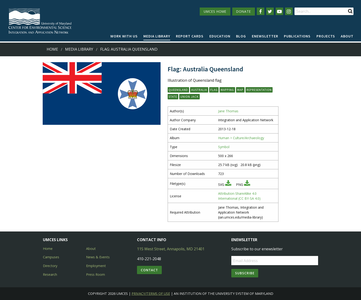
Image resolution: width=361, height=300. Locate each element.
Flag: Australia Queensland (129, 49)
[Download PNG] (247, 184)
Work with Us (124, 36)
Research (50, 274)
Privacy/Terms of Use (151, 293)
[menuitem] (124, 36)
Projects (325, 36)
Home (52, 49)
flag (214, 90)
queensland (178, 90)
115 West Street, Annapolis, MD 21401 (170, 248)
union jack (189, 96)
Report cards (189, 36)
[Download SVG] (228, 184)
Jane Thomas (228, 111)
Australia (199, 90)
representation (259, 90)
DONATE (243, 11)
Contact (149, 270)
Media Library (156, 36)
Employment (96, 266)
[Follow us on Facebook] (260, 11)
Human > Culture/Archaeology (241, 138)
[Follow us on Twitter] (270, 11)
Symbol (223, 147)
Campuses (51, 257)
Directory (50, 266)
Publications (297, 36)
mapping (227, 90)
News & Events (98, 257)
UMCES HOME (215, 11)
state (173, 96)
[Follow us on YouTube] (279, 11)
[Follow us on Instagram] (289, 11)
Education (219, 36)
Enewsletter (265, 36)
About (347, 36)
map (240, 90)
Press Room (95, 274)
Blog (241, 36)
